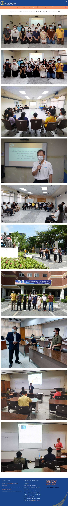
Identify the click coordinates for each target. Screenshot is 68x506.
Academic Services (6, 489)
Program (33, 7)
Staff (26, 7)
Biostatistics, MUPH (34, 500)
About (20, 7)
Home (14, 7)
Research (41, 7)
